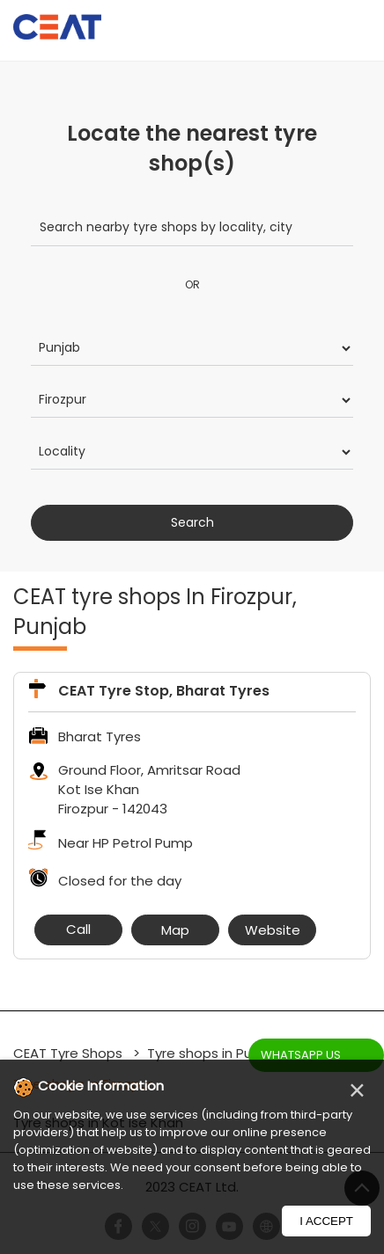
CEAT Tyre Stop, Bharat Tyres (164, 691)
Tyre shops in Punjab (213, 1053)
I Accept (326, 1221)
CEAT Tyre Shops (69, 1053)
